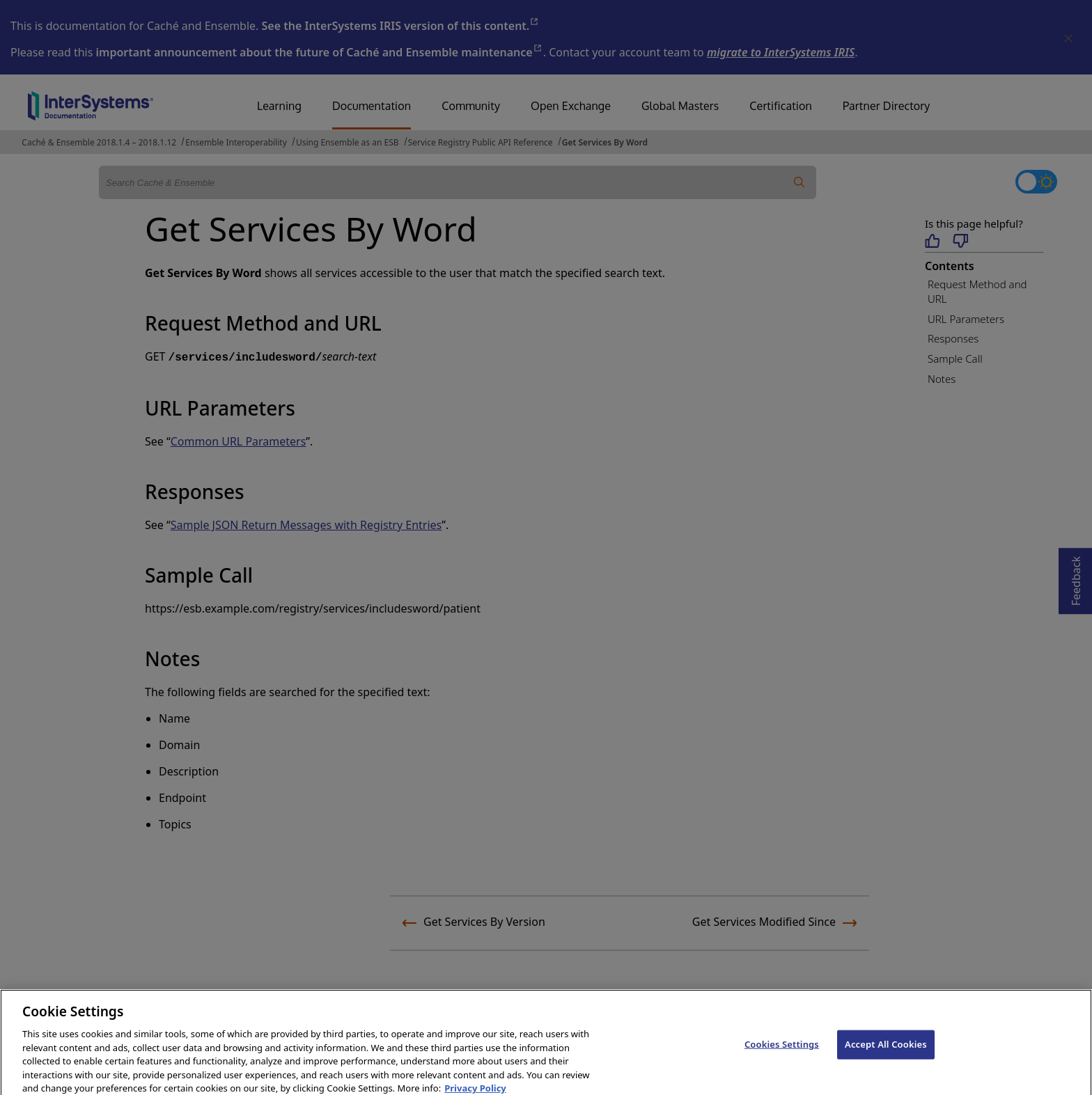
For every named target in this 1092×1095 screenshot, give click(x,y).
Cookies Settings (781, 1050)
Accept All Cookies (886, 1050)
